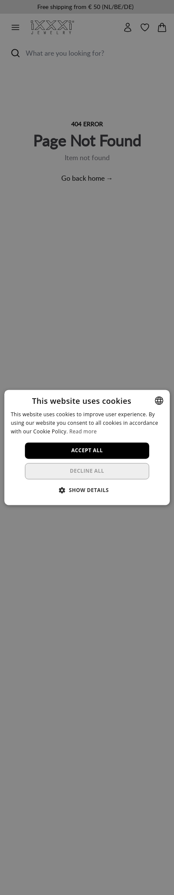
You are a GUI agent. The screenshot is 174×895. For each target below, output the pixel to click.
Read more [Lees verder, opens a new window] (83, 431)
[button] (87, 490)
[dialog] (87, 447)
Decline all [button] (87, 471)
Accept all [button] (87, 450)
